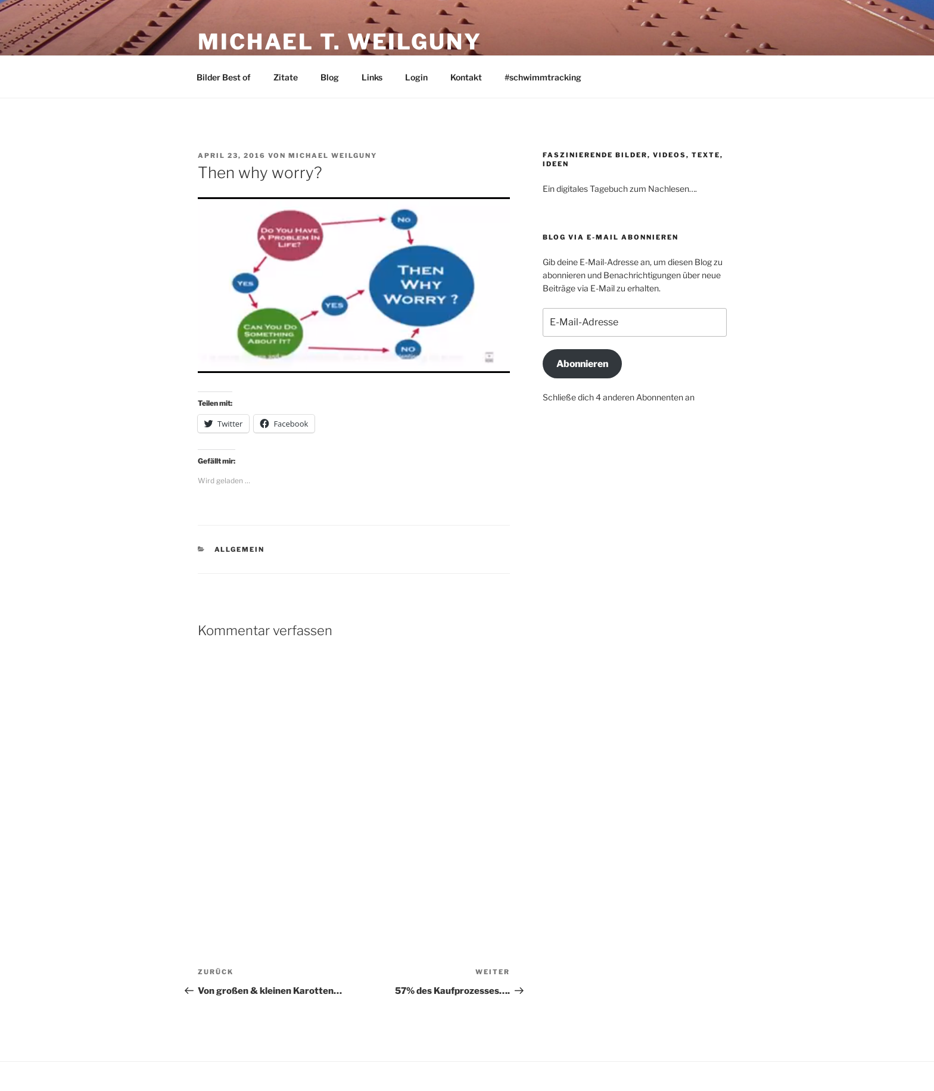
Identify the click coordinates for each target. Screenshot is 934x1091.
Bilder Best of (224, 77)
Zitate (285, 77)
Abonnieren (582, 363)
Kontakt (466, 77)
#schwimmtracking (543, 77)
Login (416, 77)
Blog (329, 77)
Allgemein (239, 549)
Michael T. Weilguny (340, 42)
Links (372, 77)
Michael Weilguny (332, 155)
